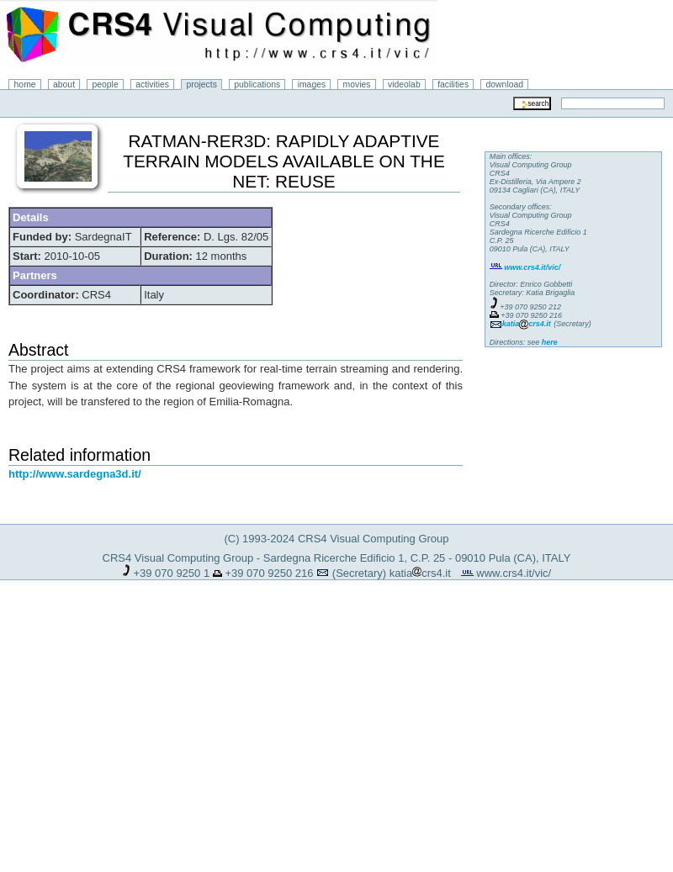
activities (152, 84)
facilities (453, 84)
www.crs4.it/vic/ (513, 573)
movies (357, 84)
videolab (404, 84)
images (312, 84)
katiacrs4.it (420, 573)
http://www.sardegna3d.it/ (74, 474)
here (550, 342)
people (106, 84)
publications (257, 84)
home (25, 84)
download (505, 84)
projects (201, 84)
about (64, 84)
